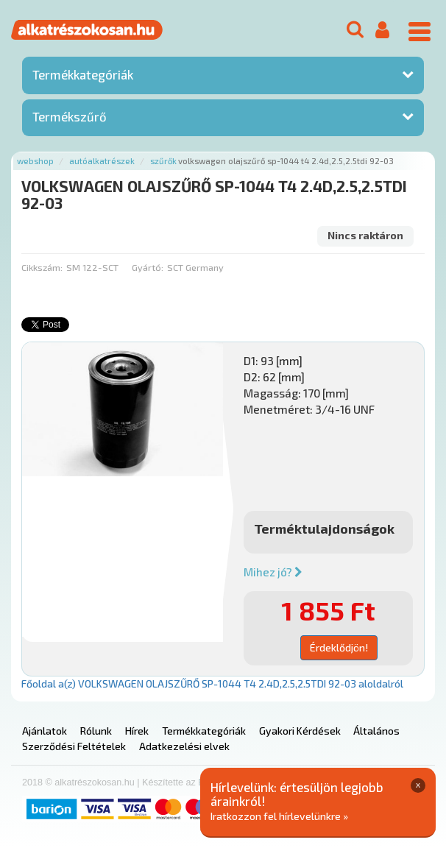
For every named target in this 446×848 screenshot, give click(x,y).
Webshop (35, 161)
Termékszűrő (69, 116)
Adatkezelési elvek (184, 746)
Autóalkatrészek (102, 161)
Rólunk (96, 730)
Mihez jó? (273, 572)
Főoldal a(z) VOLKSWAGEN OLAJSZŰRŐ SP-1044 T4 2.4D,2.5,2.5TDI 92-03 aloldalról (212, 683)
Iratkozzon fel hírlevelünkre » (279, 816)
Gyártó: (147, 267)
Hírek (137, 730)
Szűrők (163, 161)
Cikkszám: (42, 267)
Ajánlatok (44, 730)
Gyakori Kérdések (300, 730)
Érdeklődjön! (339, 647)
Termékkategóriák (82, 74)
